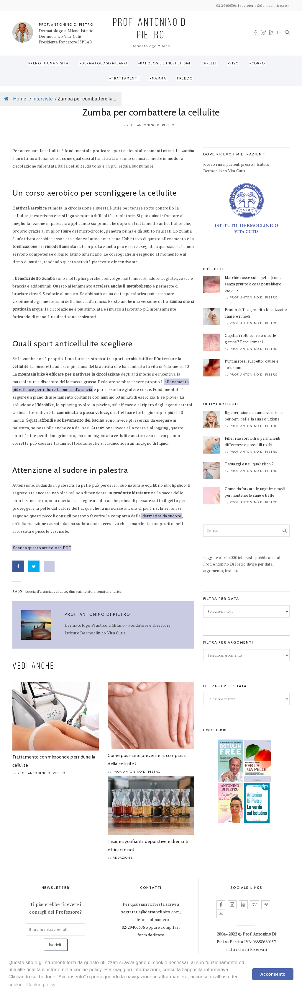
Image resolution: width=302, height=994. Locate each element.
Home (15, 99)
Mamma (159, 78)
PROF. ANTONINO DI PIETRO (66, 24)
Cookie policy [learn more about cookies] (40, 984)
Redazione (123, 858)
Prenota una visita (48, 63)
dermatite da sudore (161, 516)
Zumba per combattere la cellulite (151, 112)
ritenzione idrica (108, 591)
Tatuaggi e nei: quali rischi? (249, 464)
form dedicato (151, 935)
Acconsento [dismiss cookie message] (272, 974)
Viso (234, 63)
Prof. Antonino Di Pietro (151, 125)
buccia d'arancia (38, 591)
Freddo (185, 78)
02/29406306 (133, 927)
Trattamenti (125, 78)
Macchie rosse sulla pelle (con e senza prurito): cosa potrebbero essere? (253, 284)
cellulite (60, 591)
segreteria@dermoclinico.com (150, 912)
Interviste (42, 99)
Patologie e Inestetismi (165, 63)
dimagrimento (80, 591)
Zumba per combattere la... (87, 99)
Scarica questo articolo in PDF (42, 547)
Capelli (209, 63)
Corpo (258, 63)
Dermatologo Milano (104, 63)
